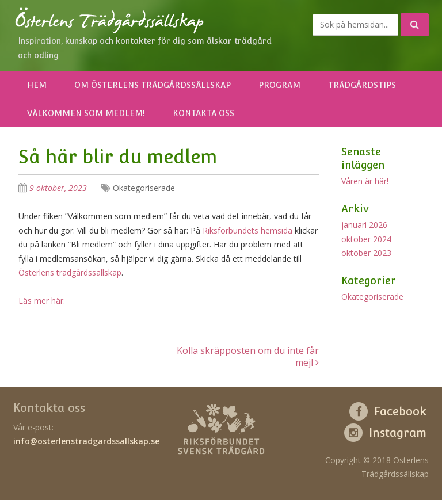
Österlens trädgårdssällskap (69, 272)
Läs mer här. (41, 300)
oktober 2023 (366, 252)
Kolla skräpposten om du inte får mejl (248, 356)
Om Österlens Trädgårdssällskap (152, 85)
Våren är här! (364, 180)
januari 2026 (364, 224)
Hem (37, 85)
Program (279, 85)
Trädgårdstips (362, 85)
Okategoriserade (144, 187)
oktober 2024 (366, 239)
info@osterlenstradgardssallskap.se (86, 441)
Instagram (397, 433)
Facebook (400, 411)
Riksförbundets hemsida (249, 230)
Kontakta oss (203, 113)
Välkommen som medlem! (86, 113)
